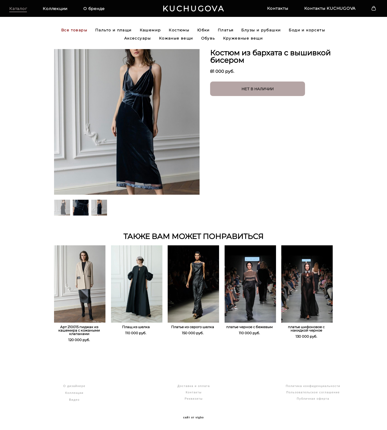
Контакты (269, 10)
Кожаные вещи (176, 41)
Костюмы (179, 33)
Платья (225, 33)
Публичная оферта (313, 398)
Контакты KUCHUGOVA (322, 10)
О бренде (102, 10)
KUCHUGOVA (193, 10)
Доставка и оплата (193, 386)
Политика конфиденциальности (313, 386)
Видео (74, 399)
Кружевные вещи (243, 41)
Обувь (208, 41)
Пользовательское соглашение (313, 392)
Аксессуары (137, 41)
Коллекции (63, 10)
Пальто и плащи (113, 33)
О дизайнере (74, 386)
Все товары (74, 33)
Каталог (26, 10)
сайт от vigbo (193, 417)
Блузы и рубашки (261, 33)
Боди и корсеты (307, 33)
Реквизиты (194, 398)
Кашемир (150, 33)
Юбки (203, 33)
